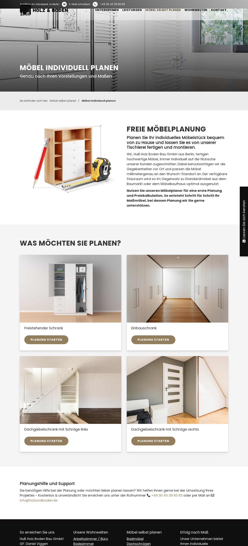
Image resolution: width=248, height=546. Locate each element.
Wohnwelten (196, 10)
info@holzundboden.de (38, 500)
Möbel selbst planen (163, 10)
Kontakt (219, 10)
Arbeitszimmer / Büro (90, 538)
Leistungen (132, 10)
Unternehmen (107, 10)
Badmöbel (135, 538)
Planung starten (46, 340)
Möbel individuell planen (99, 101)
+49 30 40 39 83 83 (167, 495)
